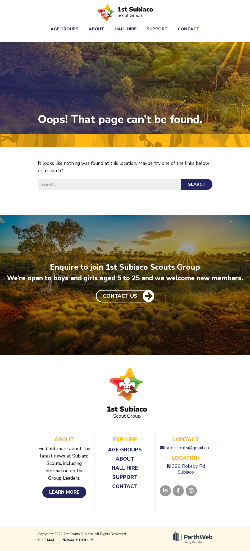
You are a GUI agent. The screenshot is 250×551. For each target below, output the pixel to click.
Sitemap (47, 540)
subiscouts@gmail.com (189, 448)
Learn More (64, 492)
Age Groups (65, 29)
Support (157, 29)
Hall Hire (126, 29)
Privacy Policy (77, 540)
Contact (188, 29)
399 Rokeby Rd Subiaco (188, 469)
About (96, 29)
